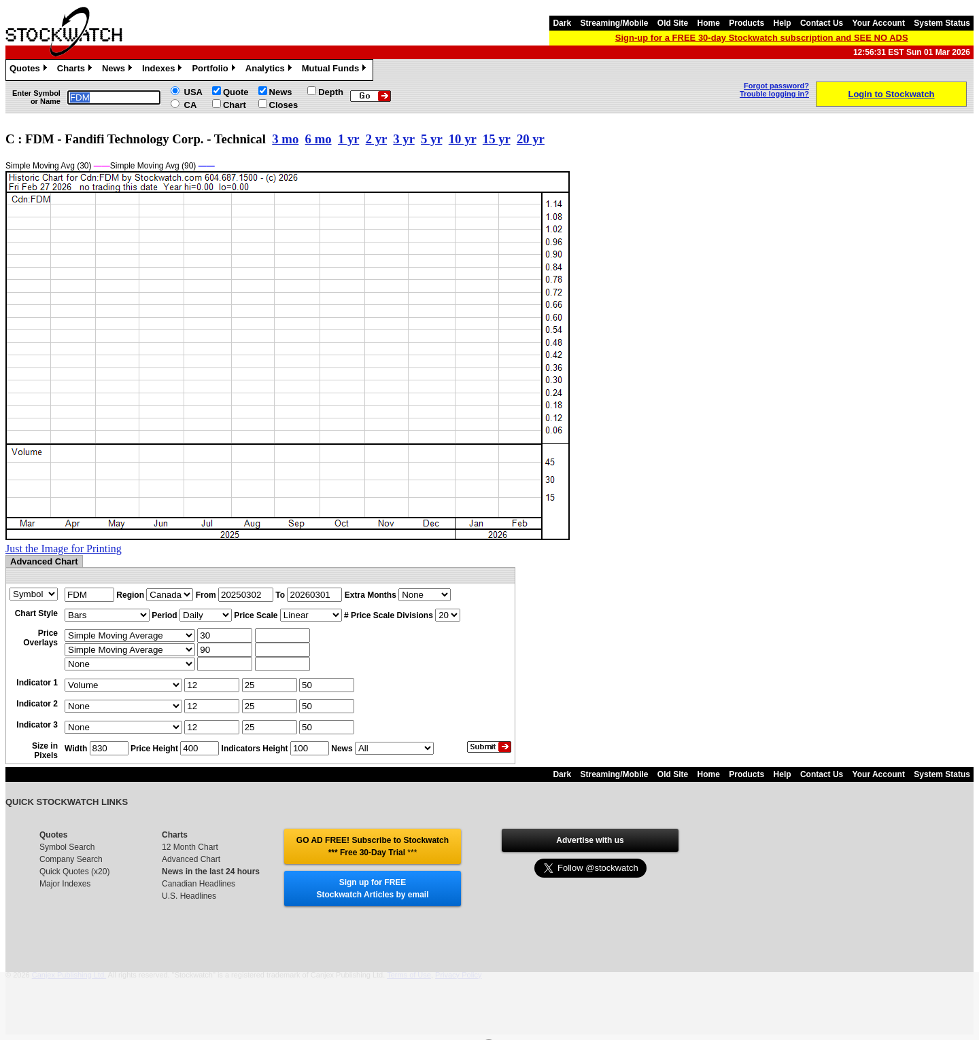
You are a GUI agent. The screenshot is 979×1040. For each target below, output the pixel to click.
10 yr (463, 139)
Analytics (270, 69)
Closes (283, 105)
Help (782, 23)
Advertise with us (589, 840)
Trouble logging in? (774, 94)
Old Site (672, 23)
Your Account (879, 23)
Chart (234, 105)
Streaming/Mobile (614, 23)
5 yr (431, 139)
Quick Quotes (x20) (74, 871)
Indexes (163, 69)
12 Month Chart (190, 847)
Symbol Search (67, 847)
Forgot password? (776, 86)
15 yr (497, 139)
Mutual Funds (336, 69)
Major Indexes (64, 884)
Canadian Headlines (198, 884)
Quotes (30, 69)
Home (709, 23)
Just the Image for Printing (63, 548)
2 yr (376, 139)
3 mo (285, 139)
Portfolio (215, 69)
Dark (562, 23)
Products (746, 23)
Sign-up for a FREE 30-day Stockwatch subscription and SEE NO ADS (761, 38)
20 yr (531, 139)
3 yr (403, 139)
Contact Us (821, 23)
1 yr (348, 139)
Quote (236, 92)
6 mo (318, 139)
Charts (76, 69)
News (118, 69)
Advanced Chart (191, 859)
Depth (330, 92)
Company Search (71, 859)
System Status (942, 23)
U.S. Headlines (189, 896)
